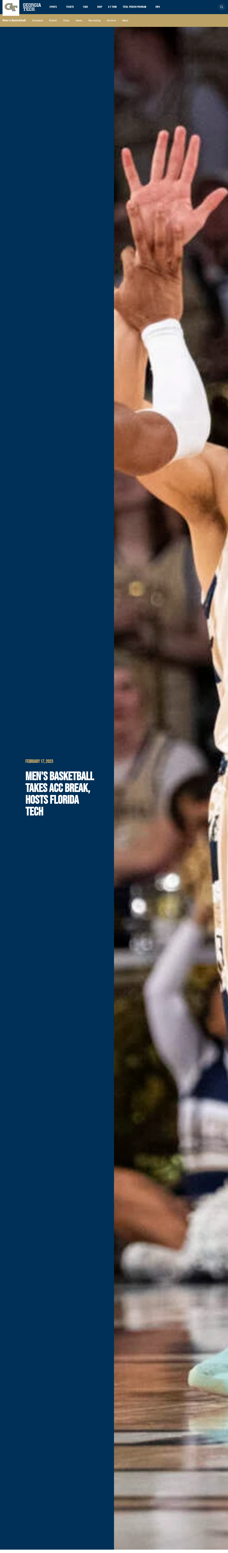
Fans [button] (89, 8)
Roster (53, 23)
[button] (221, 8)
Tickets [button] (72, 8)
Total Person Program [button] (142, 8)
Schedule (37, 23)
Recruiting (94, 23)
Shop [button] (104, 8)
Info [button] (168, 8)
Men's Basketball (14, 23)
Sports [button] (54, 8)
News (79, 23)
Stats (66, 23)
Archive (111, 23)
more (125, 23)
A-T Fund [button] (118, 8)
